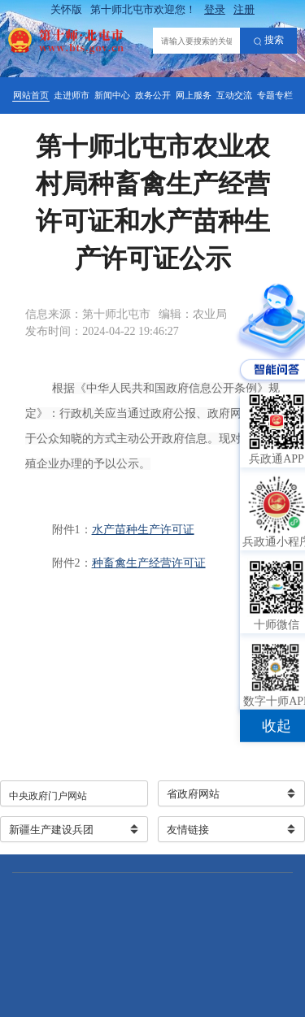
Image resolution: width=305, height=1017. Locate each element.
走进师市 (71, 95)
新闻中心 (112, 95)
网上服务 (193, 95)
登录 (214, 9)
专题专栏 (275, 95)
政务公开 (153, 95)
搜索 (269, 40)
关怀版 (66, 9)
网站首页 (31, 95)
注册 (244, 9)
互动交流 (234, 95)
